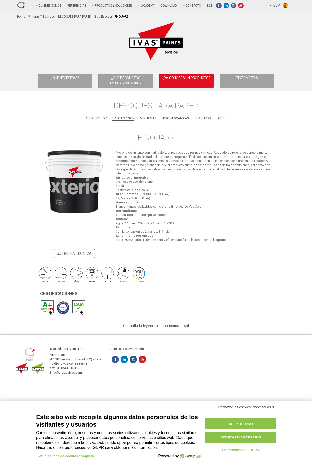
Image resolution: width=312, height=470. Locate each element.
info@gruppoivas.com (66, 372)
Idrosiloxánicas (175, 118)
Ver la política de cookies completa (65, 456)
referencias (76, 5)
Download (169, 5)
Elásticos (203, 118)
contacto (192, 5)
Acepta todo (240, 424)
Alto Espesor (96, 118)
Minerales (148, 118)
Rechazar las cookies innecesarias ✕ (246, 407)
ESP (278, 5)
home (21, 16)
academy (146, 5)
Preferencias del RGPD (240, 450)
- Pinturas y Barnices (40, 16)
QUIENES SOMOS (48, 5)
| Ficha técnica (73, 253)
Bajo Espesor (103, 16)
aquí (185, 325)
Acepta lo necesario (240, 437)
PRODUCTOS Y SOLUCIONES (112, 5)
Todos (221, 118)
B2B (210, 5)
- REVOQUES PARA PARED (73, 16)
